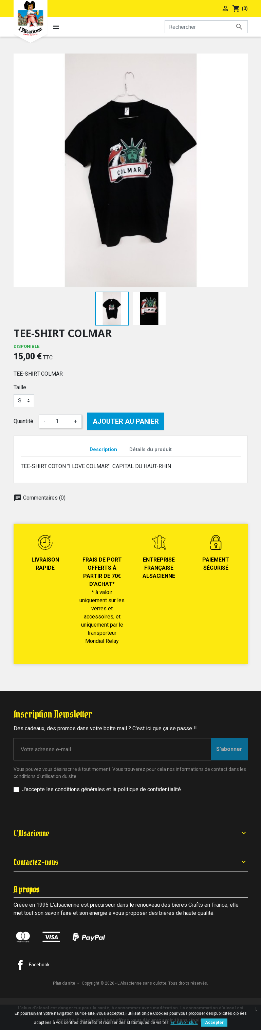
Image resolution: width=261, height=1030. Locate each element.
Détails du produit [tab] (150, 450)
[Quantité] (60, 421)
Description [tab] (103, 450)
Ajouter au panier (126, 421)
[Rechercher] (206, 26)
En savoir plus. (184, 1022)
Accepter (214, 1022)
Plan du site (64, 983)
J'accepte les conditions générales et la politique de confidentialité (101, 789)
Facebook (39, 964)
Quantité (23, 421)
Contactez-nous (36, 862)
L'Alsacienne (31, 833)
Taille (20, 387)
